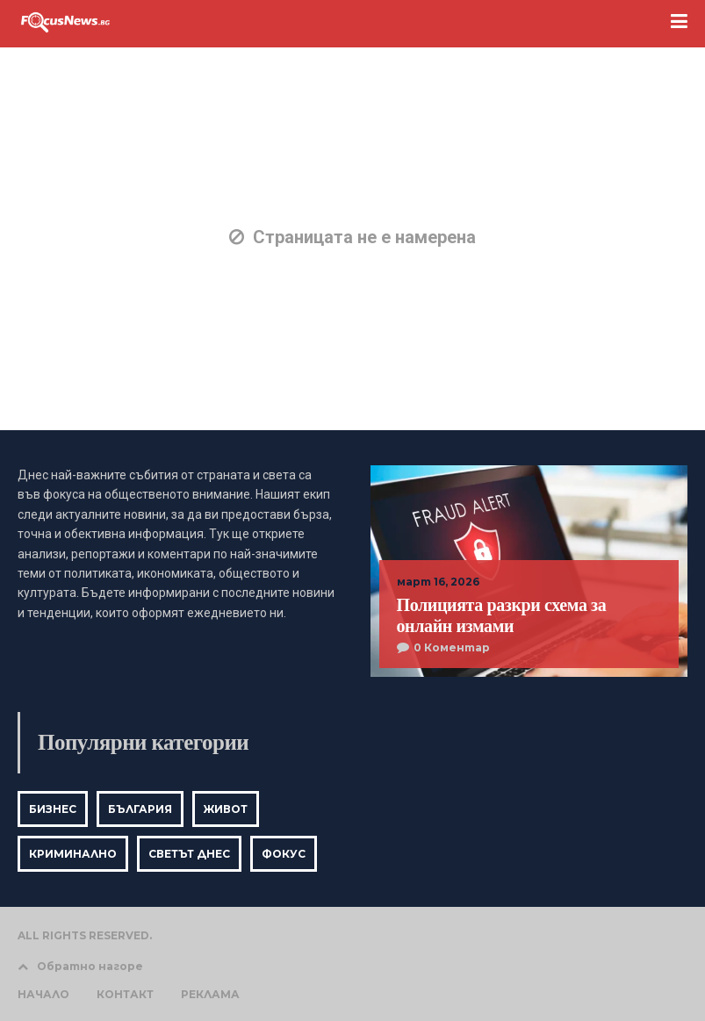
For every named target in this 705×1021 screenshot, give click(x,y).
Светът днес (189, 853)
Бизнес (52, 809)
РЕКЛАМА (210, 994)
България (140, 809)
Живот (226, 809)
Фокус (284, 853)
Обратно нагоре (80, 966)
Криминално (73, 853)
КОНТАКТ (125, 994)
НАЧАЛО (43, 994)
